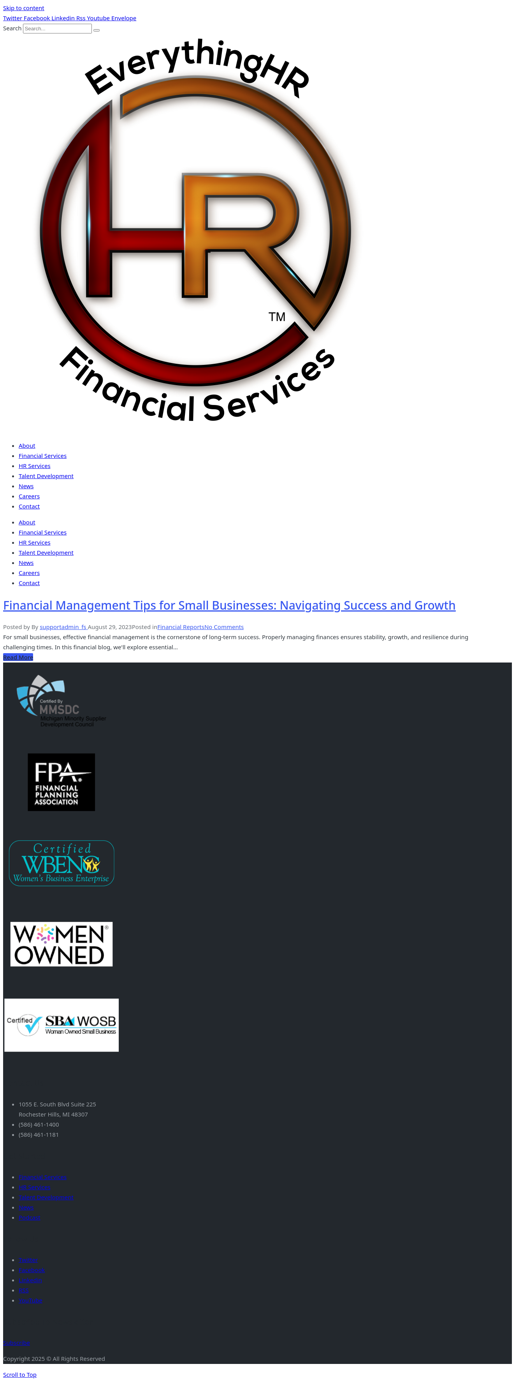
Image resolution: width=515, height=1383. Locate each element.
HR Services (35, 466)
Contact (29, 506)
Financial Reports (180, 627)
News (26, 486)
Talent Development (46, 476)
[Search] (96, 30)
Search (12, 28)
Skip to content (23, 8)
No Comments (224, 627)
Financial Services (43, 455)
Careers (29, 496)
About (27, 445)
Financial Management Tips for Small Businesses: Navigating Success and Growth (229, 605)
